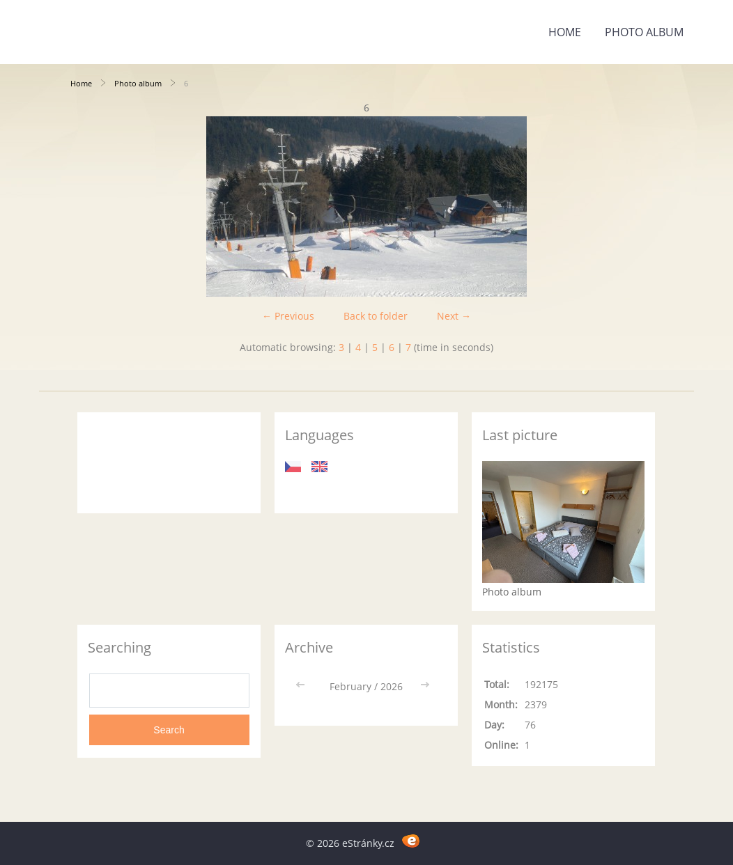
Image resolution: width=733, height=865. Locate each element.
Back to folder (376, 315)
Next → (454, 315)
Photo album (644, 32)
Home (564, 32)
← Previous (288, 315)
